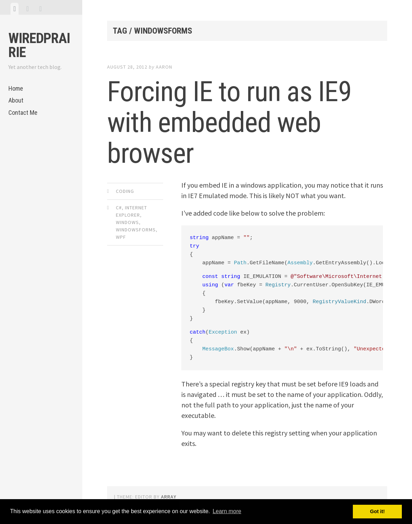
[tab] (15, 9)
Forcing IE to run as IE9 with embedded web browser (229, 122)
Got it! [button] (377, 511)
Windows (127, 222)
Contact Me (22, 112)
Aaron (164, 67)
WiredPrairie (39, 45)
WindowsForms (136, 229)
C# (119, 207)
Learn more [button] (226, 511)
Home (15, 88)
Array (168, 497)
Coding (125, 191)
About (15, 100)
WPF (121, 237)
